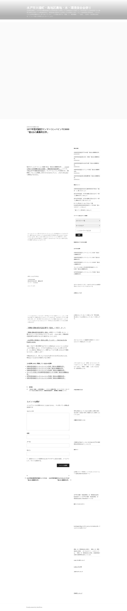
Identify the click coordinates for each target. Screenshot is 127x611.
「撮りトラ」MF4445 (79, 210)
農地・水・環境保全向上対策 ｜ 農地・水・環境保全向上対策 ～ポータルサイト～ (87, 549)
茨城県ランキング (78, 593)
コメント (30, 411)
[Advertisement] (63, 33)
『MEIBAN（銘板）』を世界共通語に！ (37, 389)
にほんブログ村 (78, 566)
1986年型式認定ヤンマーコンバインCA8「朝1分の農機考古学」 (45, 368)
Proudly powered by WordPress (34, 607)
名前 (28, 433)
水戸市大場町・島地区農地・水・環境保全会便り (59, 7)
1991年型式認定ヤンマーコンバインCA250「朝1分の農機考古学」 (46, 378)
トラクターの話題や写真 (51, 389)
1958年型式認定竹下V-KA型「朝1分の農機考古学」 (87, 152)
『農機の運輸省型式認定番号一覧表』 (40, 328)
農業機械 (31, 387)
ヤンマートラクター (61, 389)
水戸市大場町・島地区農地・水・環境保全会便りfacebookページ (87, 494)
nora (37, 126)
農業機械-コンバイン (63, 390)
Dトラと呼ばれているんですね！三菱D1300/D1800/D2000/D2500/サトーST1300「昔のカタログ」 (86, 205)
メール (29, 441)
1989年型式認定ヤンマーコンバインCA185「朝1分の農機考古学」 (46, 370)
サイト (29, 450)
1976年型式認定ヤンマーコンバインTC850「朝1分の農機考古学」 (46, 376)
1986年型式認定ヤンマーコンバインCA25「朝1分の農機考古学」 (46, 366)
